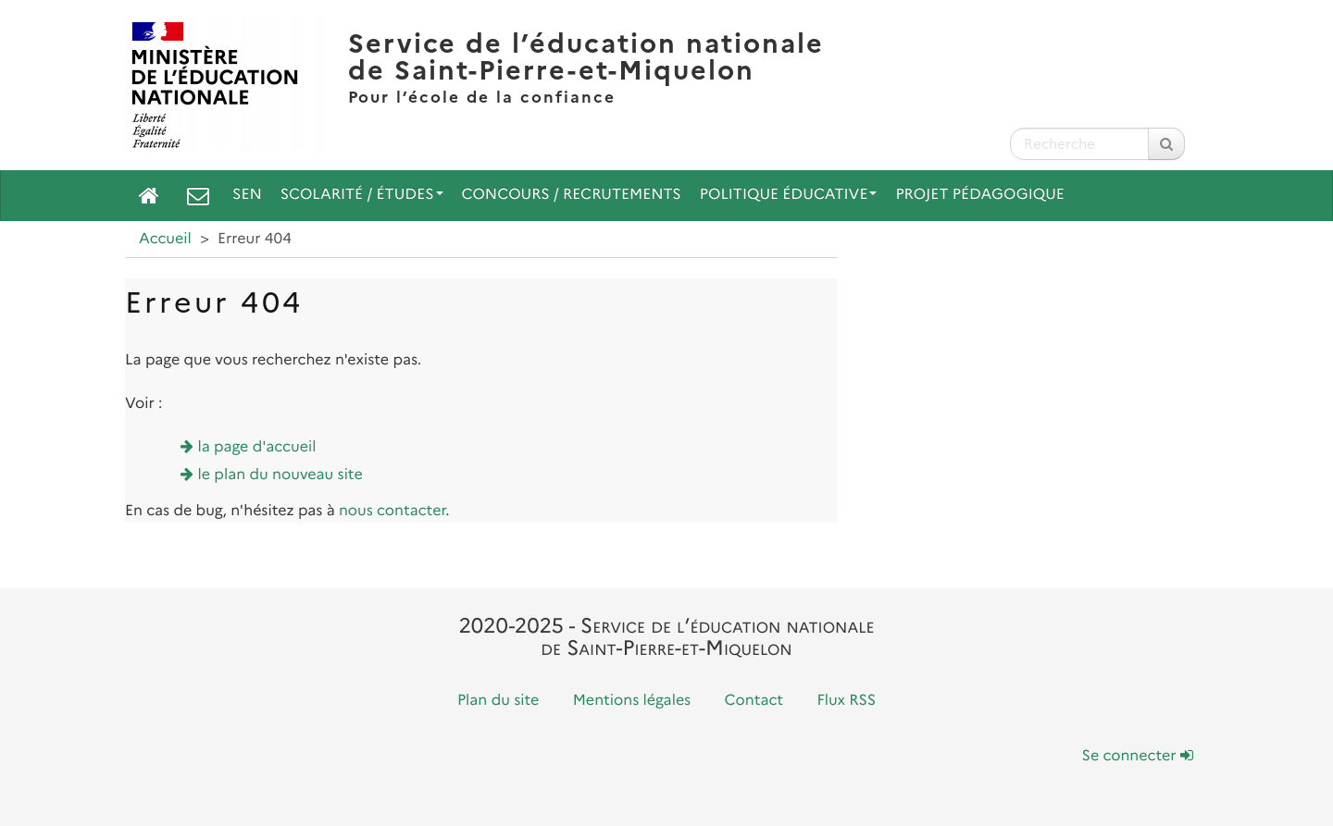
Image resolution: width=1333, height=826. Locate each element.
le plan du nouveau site (280, 475)
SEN (247, 194)
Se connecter (1137, 756)
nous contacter (392, 511)
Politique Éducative (789, 194)
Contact (754, 700)
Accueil (165, 239)
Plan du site (498, 700)
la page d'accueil (257, 447)
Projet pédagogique (979, 194)
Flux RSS (846, 700)
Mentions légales (632, 700)
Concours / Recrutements (571, 194)
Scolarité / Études (361, 194)
